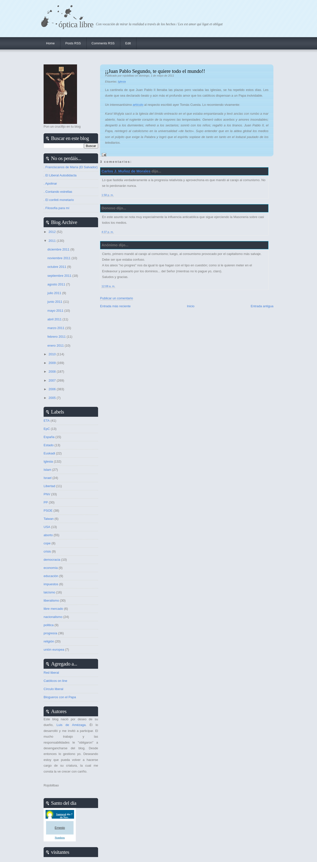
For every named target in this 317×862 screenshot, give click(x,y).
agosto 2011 (57, 284)
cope (47, 543)
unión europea (54, 649)
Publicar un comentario (116, 298)
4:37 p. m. (108, 231)
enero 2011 (56, 345)
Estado (48, 445)
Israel (48, 478)
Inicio (190, 306)
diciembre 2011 (59, 249)
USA (47, 527)
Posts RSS (73, 43)
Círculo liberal (53, 689)
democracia (52, 559)
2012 (53, 232)
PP (46, 502)
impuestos (51, 584)
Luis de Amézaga (70, 725)
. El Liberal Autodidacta (60, 175)
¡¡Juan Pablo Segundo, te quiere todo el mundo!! (155, 71)
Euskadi (49, 453)
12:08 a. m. (108, 286)
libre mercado (53, 609)
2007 (53, 380)
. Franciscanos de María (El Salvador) (71, 167)
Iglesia (122, 81)
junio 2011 (55, 302)
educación (51, 576)
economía (51, 568)
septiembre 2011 (60, 276)
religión (49, 641)
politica (48, 625)
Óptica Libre (75, 24)
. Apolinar (50, 183)
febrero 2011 (57, 336)
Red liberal (51, 672)
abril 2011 (55, 319)
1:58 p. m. (108, 195)
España (49, 437)
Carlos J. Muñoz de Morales (126, 171)
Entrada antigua (262, 306)
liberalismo (51, 600)
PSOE (48, 510)
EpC (47, 429)
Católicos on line (55, 681)
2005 (53, 398)
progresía (50, 633)
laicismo (49, 592)
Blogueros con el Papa (60, 697)
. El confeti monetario (59, 200)
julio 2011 (55, 293)
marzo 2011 (56, 328)
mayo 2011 (56, 310)
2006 (53, 389)
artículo (138, 105)
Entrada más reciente (115, 306)
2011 (53, 241)
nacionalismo (53, 617)
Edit (128, 43)
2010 (53, 354)
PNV (47, 494)
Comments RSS (103, 43)
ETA (47, 420)
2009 (53, 363)
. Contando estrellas (58, 192)
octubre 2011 (57, 267)
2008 (53, 371)
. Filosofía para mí (56, 208)
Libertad (49, 486)
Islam (47, 470)
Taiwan (48, 519)
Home (50, 43)
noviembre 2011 (60, 258)
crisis (47, 551)
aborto (48, 535)
